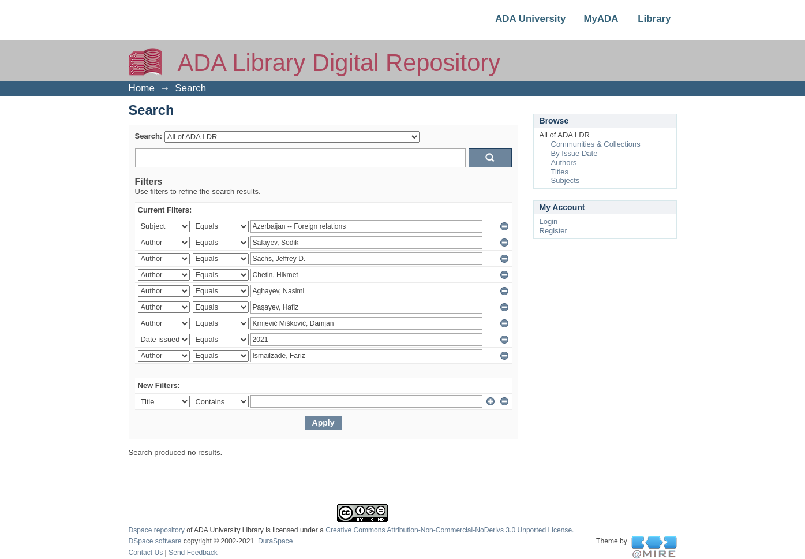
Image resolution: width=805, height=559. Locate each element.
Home (142, 88)
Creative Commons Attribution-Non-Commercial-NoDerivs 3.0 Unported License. (449, 530)
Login (549, 221)
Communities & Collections (596, 144)
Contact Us (146, 553)
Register (553, 230)
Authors (564, 162)
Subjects (565, 180)
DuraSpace (275, 541)
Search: (149, 136)
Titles (560, 171)
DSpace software (155, 541)
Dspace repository (157, 530)
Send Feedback (193, 553)
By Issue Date (574, 153)
